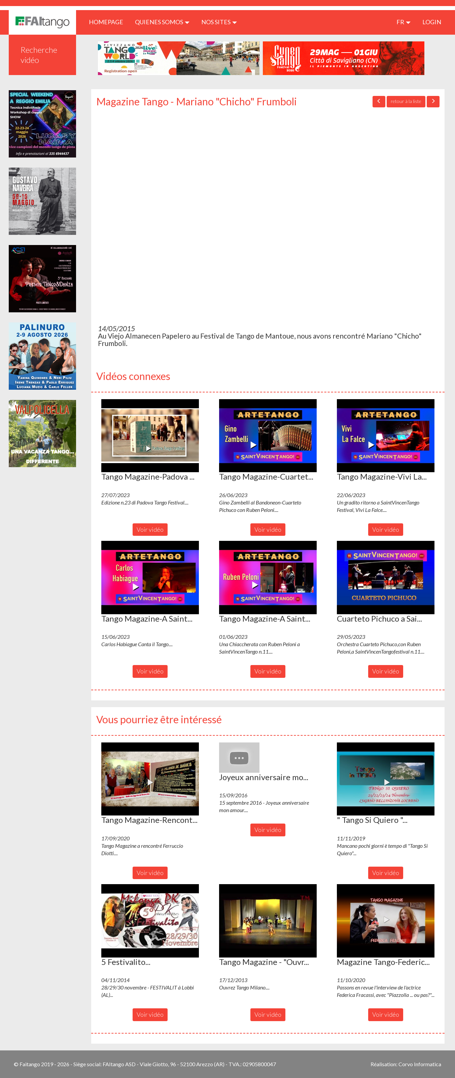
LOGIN (431, 22)
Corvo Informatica (419, 1064)
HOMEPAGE (108, 22)
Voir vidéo (150, 529)
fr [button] (403, 22)
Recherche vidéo (39, 55)
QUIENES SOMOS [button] (162, 22)
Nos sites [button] (219, 22)
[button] (150, 436)
